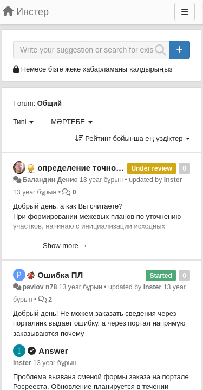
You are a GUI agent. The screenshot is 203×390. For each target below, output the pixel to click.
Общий (49, 103)
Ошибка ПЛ (60, 275)
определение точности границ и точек (114, 167)
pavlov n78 (39, 287)
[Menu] (184, 12)
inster (173, 180)
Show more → (65, 246)
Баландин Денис (49, 180)
